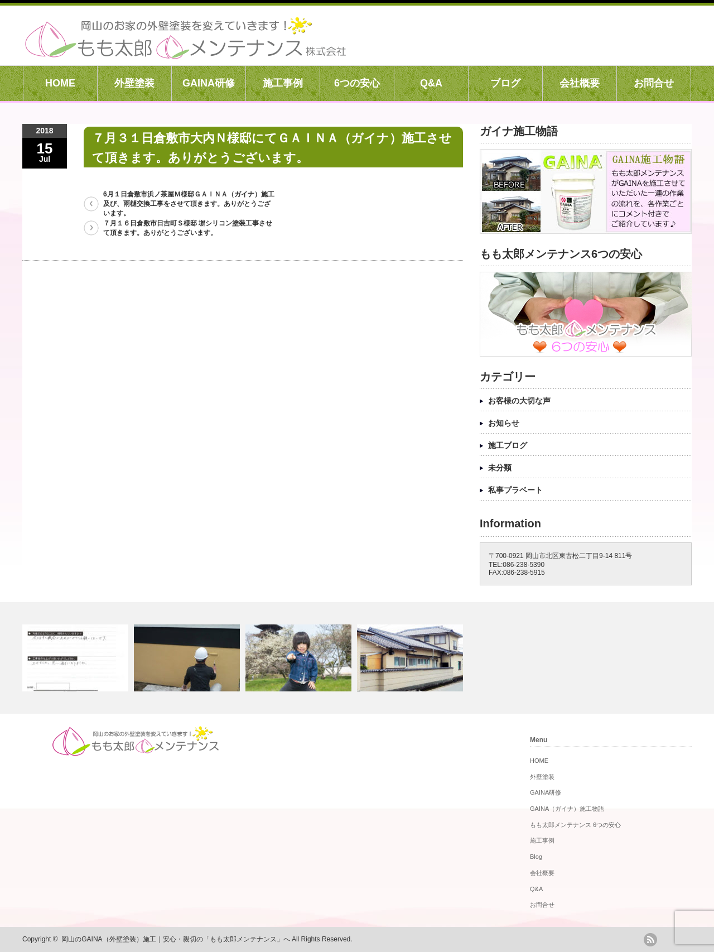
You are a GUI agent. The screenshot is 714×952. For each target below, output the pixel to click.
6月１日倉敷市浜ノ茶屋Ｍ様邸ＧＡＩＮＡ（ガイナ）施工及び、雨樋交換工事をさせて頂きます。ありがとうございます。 (188, 203)
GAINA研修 (208, 83)
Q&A (431, 83)
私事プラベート (515, 489)
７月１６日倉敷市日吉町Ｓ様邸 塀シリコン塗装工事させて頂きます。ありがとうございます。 (187, 228)
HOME (60, 83)
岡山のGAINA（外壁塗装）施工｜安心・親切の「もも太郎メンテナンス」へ (175, 939)
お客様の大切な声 (519, 400)
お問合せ (654, 83)
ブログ (505, 83)
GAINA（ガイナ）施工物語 (567, 808)
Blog (536, 856)
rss (650, 939)
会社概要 (579, 83)
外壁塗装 (134, 83)
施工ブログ (507, 445)
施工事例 (283, 83)
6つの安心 (357, 83)
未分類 (500, 467)
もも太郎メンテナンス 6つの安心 (575, 824)
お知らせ (503, 423)
